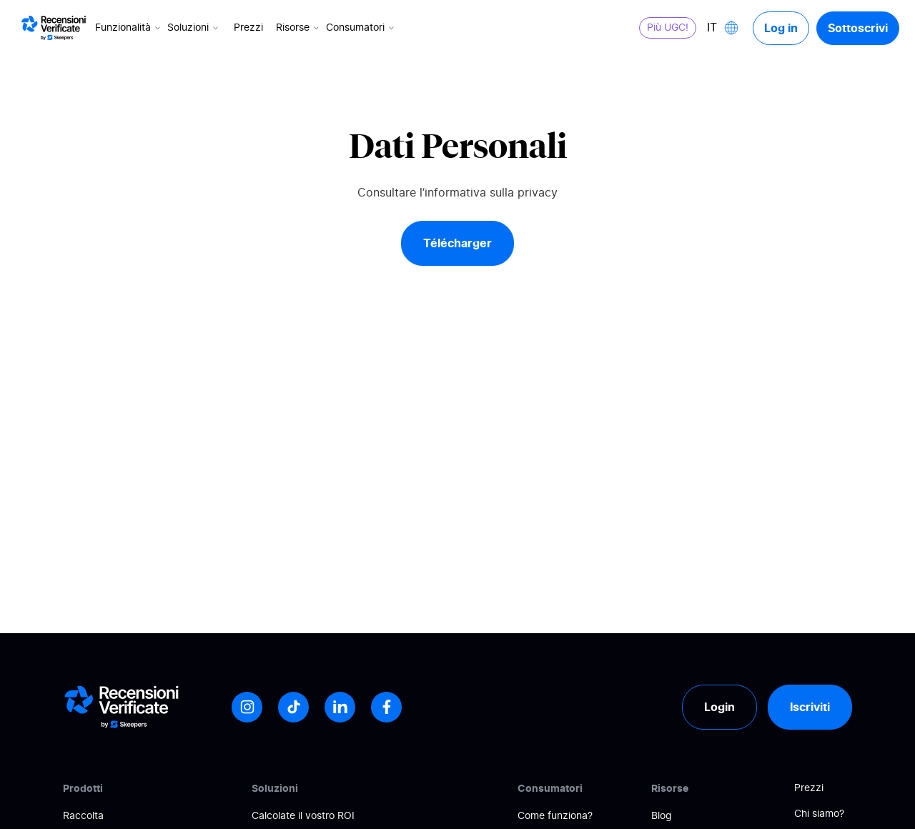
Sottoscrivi (858, 28)
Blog (661, 816)
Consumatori (361, 28)
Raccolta (83, 816)
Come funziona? (555, 816)
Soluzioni (194, 28)
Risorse (299, 28)
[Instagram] (247, 707)
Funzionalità (129, 28)
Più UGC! (667, 28)
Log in (781, 28)
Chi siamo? (819, 814)
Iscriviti (810, 707)
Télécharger (457, 243)
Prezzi (248, 28)
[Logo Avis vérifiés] (53, 27)
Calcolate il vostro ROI (303, 816)
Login (719, 707)
